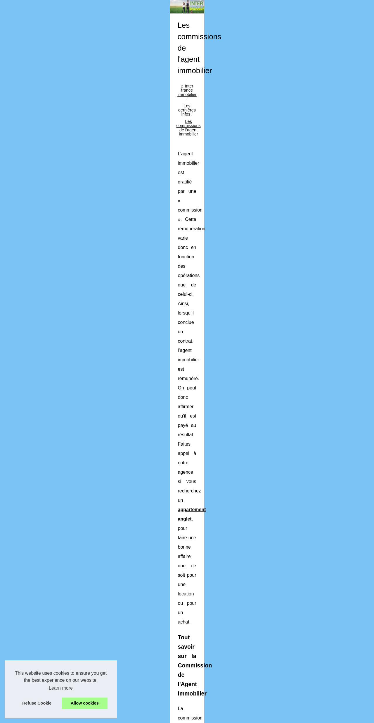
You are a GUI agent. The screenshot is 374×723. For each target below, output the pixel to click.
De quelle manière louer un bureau (325, 560)
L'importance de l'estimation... (46, 229)
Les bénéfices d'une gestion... (47, 190)
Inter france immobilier (125, 178)
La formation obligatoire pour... (47, 216)
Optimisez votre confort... (42, 203)
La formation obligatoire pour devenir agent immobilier (189, 615)
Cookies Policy (123, 704)
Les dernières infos (169, 178)
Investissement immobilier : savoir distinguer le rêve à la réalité (197, 665)
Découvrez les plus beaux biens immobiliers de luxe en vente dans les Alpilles (211, 655)
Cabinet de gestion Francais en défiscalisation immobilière (152, 563)
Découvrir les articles (38, 157)
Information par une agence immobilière (176, 645)
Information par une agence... (46, 255)
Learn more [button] (61, 688)
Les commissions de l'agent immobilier (228, 178)
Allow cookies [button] (85, 703)
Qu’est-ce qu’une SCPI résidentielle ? (173, 685)
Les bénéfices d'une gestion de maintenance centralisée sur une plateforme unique (216, 595)
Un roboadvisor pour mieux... (46, 242)
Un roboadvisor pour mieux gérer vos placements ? (186, 635)
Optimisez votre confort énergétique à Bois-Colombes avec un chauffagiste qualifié (216, 605)
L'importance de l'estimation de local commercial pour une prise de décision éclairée (217, 625)
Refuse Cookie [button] (36, 703)
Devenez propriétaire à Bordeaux (169, 676)
